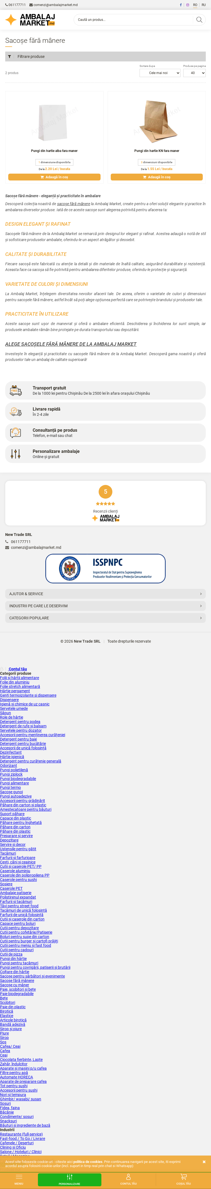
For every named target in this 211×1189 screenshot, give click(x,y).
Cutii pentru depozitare (19, 928)
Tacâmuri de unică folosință (23, 910)
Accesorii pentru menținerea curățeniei (32, 735)
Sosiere (6, 884)
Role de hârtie (11, 717)
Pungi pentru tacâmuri (19, 963)
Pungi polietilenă (14, 770)
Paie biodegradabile (17, 994)
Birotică (6, 1011)
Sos (3, 1042)
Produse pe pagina (194, 65)
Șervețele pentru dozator (21, 730)
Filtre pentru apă (14, 1073)
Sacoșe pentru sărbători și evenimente (32, 976)
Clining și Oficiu (13, 1147)
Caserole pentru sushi (18, 879)
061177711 (15, 5)
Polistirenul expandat (18, 897)
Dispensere (9, 699)
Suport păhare (12, 814)
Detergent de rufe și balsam (23, 726)
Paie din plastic (13, 1007)
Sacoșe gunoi (11, 792)
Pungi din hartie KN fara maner (156, 151)
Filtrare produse (26, 56)
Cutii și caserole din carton (22, 919)
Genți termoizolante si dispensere (28, 695)
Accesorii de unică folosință (23, 748)
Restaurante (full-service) (21, 1134)
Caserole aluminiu (15, 871)
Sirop (4, 1037)
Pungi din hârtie (13, 958)
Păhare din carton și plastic (23, 805)
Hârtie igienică (12, 757)
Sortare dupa (147, 65)
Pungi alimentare (14, 783)
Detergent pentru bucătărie (23, 743)
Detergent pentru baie (18, 739)
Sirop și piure (11, 1029)
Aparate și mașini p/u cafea (23, 1068)
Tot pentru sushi (13, 1086)
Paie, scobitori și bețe (18, 989)
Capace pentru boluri (17, 923)
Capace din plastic (15, 818)
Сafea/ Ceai (10, 1046)
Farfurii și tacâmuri (16, 901)
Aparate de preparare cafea (23, 1081)
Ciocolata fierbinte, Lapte (21, 1059)
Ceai (3, 1055)
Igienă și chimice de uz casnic (24, 704)
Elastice (6, 1015)
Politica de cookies (87, 1162)
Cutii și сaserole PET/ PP (20, 866)
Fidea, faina (10, 1108)
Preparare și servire (16, 836)
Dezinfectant (11, 752)
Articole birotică (13, 1020)
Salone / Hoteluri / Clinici (20, 1152)
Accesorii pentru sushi (18, 1090)
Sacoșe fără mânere (17, 980)
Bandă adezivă (12, 1024)
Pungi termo (10, 787)
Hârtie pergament (15, 691)
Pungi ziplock (11, 774)
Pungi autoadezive (16, 796)
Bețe (4, 998)
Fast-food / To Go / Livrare (22, 1138)
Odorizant (8, 765)
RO (195, 5)
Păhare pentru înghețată (21, 822)
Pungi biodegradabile (18, 778)
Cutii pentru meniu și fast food (25, 945)
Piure (4, 1033)
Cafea (5, 1051)
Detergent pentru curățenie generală (30, 761)
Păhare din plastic (15, 831)
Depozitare (9, 840)
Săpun (5, 713)
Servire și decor (13, 844)
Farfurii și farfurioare (17, 857)
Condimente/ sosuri (17, 1116)
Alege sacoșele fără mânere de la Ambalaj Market (71, 344)
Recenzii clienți (105, 503)
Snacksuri (8, 1121)
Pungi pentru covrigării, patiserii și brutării (35, 967)
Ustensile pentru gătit (18, 849)
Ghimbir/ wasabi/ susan (20, 1099)
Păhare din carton (15, 827)
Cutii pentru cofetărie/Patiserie (26, 932)
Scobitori (7, 1002)
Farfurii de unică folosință (21, 915)
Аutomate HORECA (16, 1077)
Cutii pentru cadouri (17, 950)
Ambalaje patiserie (15, 893)
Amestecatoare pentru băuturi (25, 809)
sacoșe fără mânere (73, 204)
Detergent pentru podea (20, 721)
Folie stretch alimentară (20, 686)
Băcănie (7, 1112)
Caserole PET (11, 888)
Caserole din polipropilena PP (24, 875)
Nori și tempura (13, 1094)
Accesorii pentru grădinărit (22, 800)
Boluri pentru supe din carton (24, 936)
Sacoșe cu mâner (14, 985)
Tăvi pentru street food (19, 906)
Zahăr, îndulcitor (13, 1064)
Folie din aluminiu (14, 682)
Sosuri (5, 1103)
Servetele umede (14, 708)
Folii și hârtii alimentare (19, 678)
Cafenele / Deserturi (17, 1143)
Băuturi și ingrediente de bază (25, 1125)
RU (204, 5)
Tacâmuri (8, 853)
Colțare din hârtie (14, 972)
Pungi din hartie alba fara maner (54, 151)
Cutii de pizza (11, 954)
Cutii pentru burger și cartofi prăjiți (29, 941)
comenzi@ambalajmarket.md (53, 5)
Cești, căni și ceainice (17, 862)
